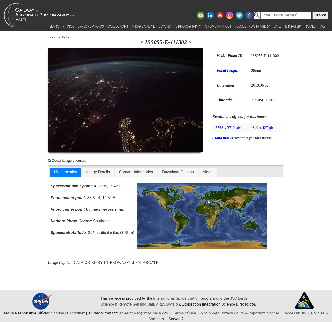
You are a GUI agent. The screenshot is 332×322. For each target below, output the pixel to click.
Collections (117, 26)
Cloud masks (222, 138)
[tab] (65, 172)
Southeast (80, 221)
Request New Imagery (252, 26)
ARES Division (168, 304)
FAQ (322, 26)
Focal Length (227, 70)
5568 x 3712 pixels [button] (230, 128)
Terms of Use (184, 313)
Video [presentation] (208, 172)
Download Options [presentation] (178, 172)
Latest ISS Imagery (288, 26)
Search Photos (62, 26)
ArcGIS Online (143, 26)
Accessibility (295, 313)
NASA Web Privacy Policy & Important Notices (240, 313)
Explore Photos (91, 26)
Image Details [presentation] (98, 172)
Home (51, 37)
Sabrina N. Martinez (68, 313)
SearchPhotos (62, 37)
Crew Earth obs (218, 26)
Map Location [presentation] (65, 172)
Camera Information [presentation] (136, 172)
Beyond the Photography (180, 26)
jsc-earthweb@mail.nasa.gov (143, 313)
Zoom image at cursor (67, 160)
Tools (310, 26)
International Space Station (176, 298)
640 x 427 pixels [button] (265, 128)
